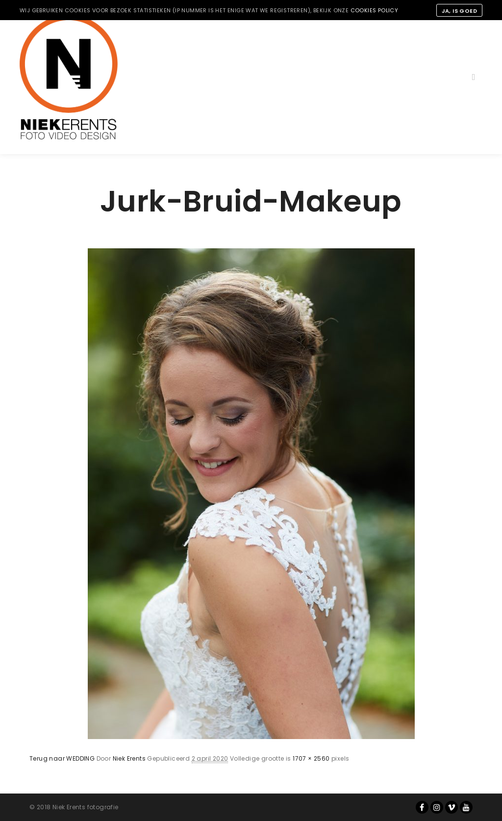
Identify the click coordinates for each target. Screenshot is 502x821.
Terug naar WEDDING (62, 758)
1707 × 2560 (311, 758)
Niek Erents (129, 758)
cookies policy (375, 10)
